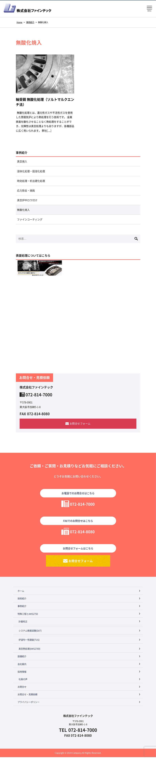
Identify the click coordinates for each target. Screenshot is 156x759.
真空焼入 (22, 162)
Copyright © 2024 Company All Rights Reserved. (78, 754)
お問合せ (22, 688)
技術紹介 (22, 600)
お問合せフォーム (80, 425)
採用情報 (22, 673)
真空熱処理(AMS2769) (29, 650)
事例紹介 (21, 153)
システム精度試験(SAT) (30, 632)
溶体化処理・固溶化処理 (31, 172)
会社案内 (22, 665)
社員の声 (23, 681)
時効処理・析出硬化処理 (31, 182)
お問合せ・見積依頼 (27, 696)
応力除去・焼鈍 (26, 191)
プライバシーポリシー (29, 704)
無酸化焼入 (23, 211)
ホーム (21, 592)
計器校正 (23, 623)
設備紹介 (22, 658)
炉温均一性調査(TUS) (29, 641)
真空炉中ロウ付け (27, 201)
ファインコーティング (29, 221)
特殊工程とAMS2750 (28, 615)
